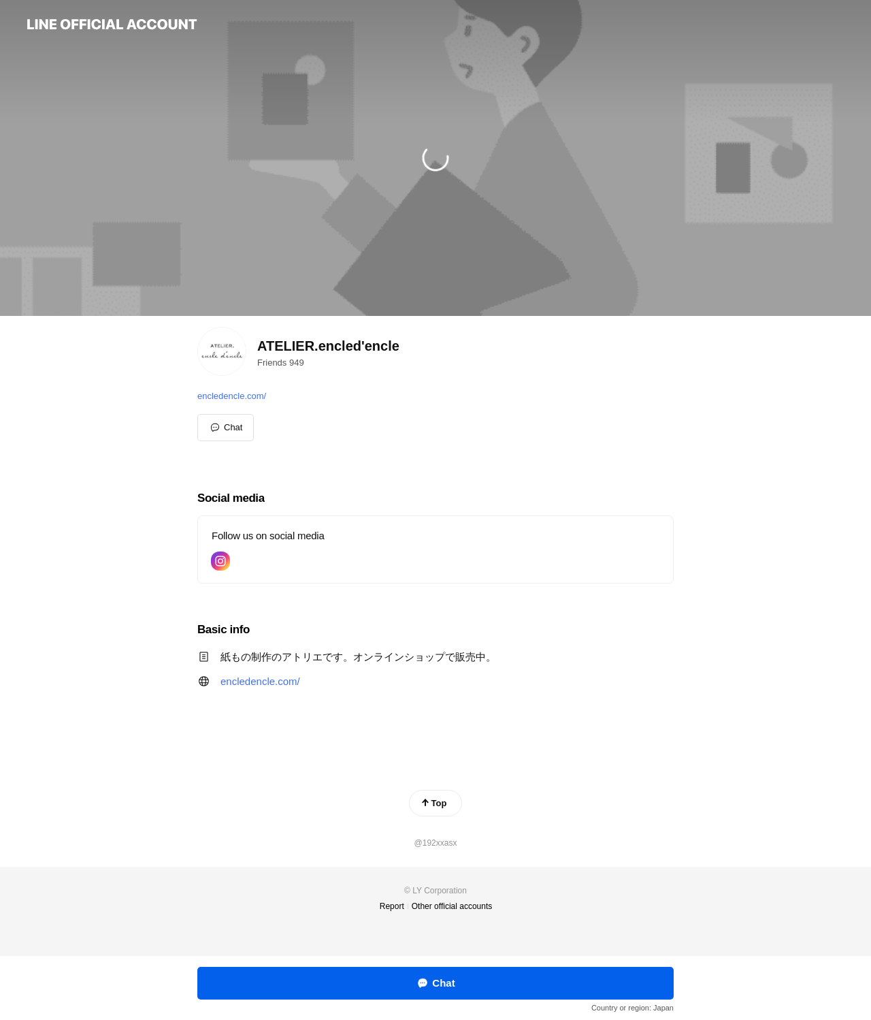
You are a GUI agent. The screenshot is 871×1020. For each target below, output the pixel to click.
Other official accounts (452, 906)
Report (392, 906)
